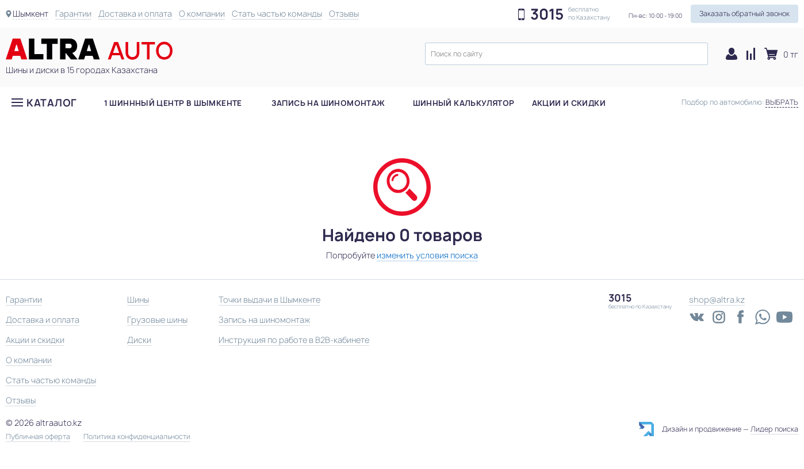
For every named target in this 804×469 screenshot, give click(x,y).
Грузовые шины (157, 319)
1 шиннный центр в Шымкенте (173, 103)
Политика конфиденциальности (136, 436)
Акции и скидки (569, 103)
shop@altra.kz (717, 299)
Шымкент (30, 13)
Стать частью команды (277, 13)
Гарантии (73, 13)
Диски (139, 339)
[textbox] (566, 54)
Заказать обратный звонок (744, 13)
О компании (202, 13)
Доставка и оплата (135, 13)
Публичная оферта (38, 436)
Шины (138, 299)
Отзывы (344, 13)
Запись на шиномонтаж (328, 103)
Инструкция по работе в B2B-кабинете (294, 339)
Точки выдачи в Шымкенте (269, 299)
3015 (547, 14)
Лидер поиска (774, 429)
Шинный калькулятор (464, 103)
